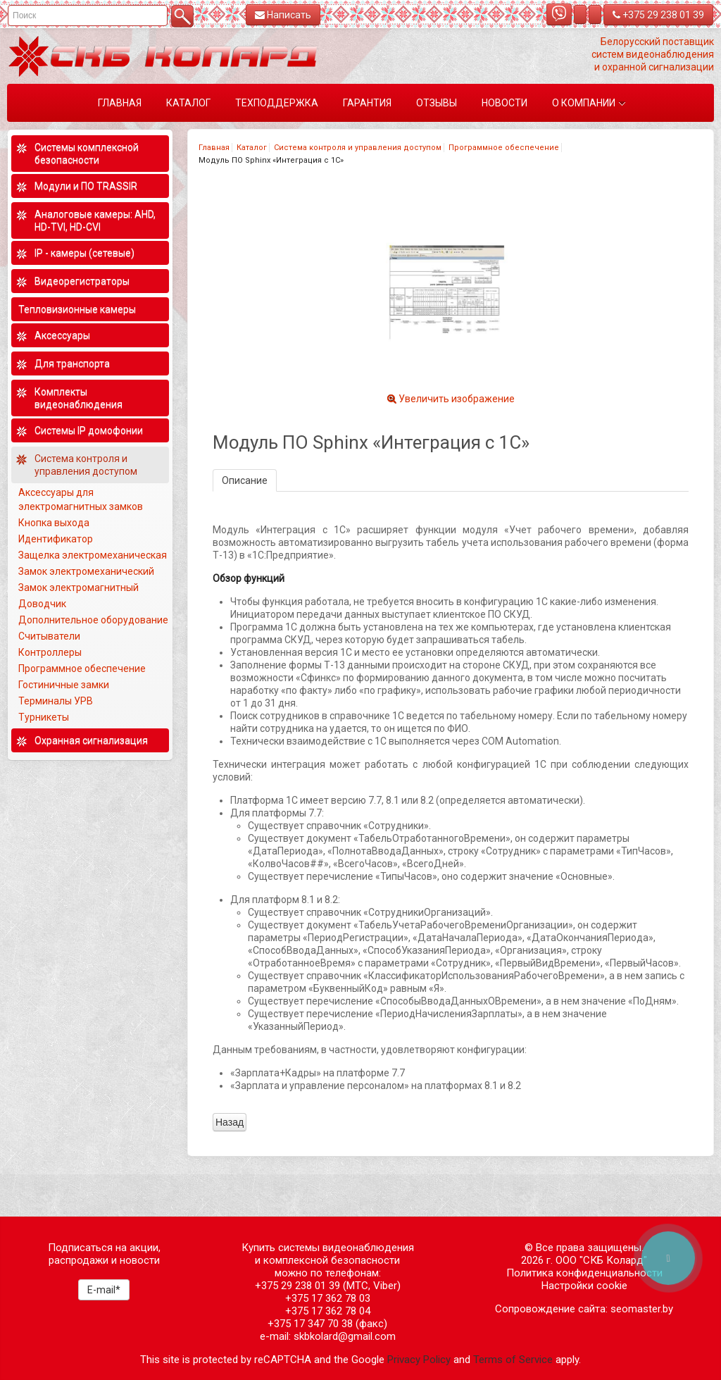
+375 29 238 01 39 (658, 14)
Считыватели (49, 636)
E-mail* (103, 1289)
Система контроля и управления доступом (357, 147)
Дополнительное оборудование (93, 620)
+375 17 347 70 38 (310, 1323)
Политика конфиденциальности (584, 1273)
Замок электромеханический (86, 571)
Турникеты (44, 717)
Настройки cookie (584, 1285)
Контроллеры (50, 652)
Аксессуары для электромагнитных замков (80, 499)
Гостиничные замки (64, 684)
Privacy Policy (419, 1359)
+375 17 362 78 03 (327, 1298)
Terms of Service (513, 1359)
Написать (283, 14)
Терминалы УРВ (56, 701)
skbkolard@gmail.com (345, 1336)
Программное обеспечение (504, 147)
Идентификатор (55, 539)
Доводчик (42, 603)
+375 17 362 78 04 (327, 1311)
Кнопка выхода (53, 522)
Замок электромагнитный (78, 587)
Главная (214, 147)
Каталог (252, 147)
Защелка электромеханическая (92, 555)
